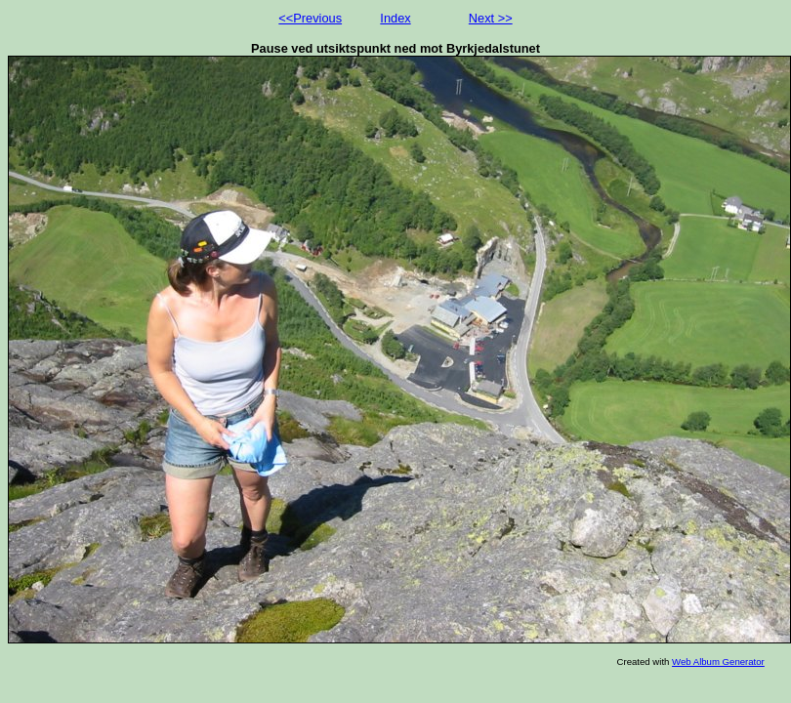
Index (395, 18)
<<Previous (310, 18)
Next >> (491, 18)
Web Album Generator (718, 661)
